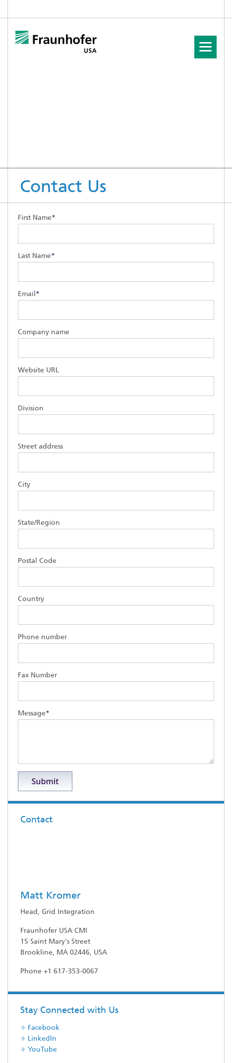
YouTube (42, 988)
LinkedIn (42, 977)
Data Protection (146, 1050)
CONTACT (24, 1050)
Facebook (43, 966)
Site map (132, 1038)
